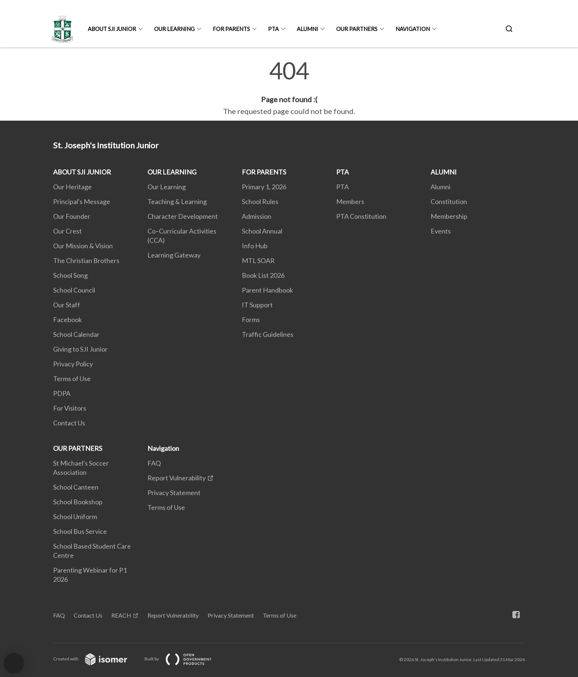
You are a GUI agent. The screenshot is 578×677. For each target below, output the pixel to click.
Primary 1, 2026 (264, 187)
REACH (121, 615)
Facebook (67, 319)
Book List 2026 (263, 275)
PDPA (61, 393)
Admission (256, 216)
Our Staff (66, 305)
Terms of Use (72, 378)
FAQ (154, 463)
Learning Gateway (174, 255)
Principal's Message (81, 201)
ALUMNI (307, 28)
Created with (96, 659)
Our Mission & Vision (83, 246)
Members (350, 201)
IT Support (257, 305)
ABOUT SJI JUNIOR (112, 28)
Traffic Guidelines (267, 334)
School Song (70, 275)
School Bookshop (77, 502)
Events (441, 231)
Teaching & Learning (177, 201)
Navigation (413, 28)
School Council (74, 290)
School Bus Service (80, 531)
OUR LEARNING (174, 28)
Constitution (449, 201)
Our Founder (71, 216)
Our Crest (67, 231)
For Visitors (69, 408)
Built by (183, 659)
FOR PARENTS (231, 28)
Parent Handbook (267, 290)
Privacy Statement (174, 492)
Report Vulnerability (176, 478)
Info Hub (255, 246)
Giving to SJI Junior (80, 349)
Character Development (182, 216)
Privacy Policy (73, 364)
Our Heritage (72, 187)
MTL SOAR (258, 260)
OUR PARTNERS (356, 28)
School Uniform (75, 516)
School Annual (262, 231)
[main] (289, 88)
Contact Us (69, 423)
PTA (273, 28)
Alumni (440, 187)
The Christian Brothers (86, 260)
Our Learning (166, 187)
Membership (449, 216)
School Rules (260, 201)
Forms (251, 319)
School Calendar (76, 334)
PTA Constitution (361, 216)
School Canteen (75, 487)
